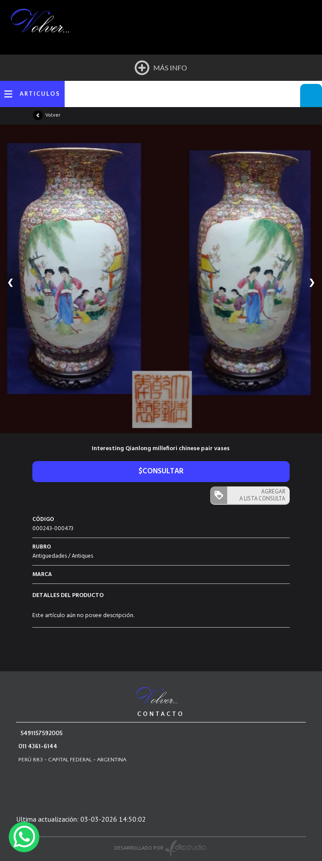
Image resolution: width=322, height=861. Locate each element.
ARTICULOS (40, 93)
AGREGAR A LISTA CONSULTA (262, 495)
